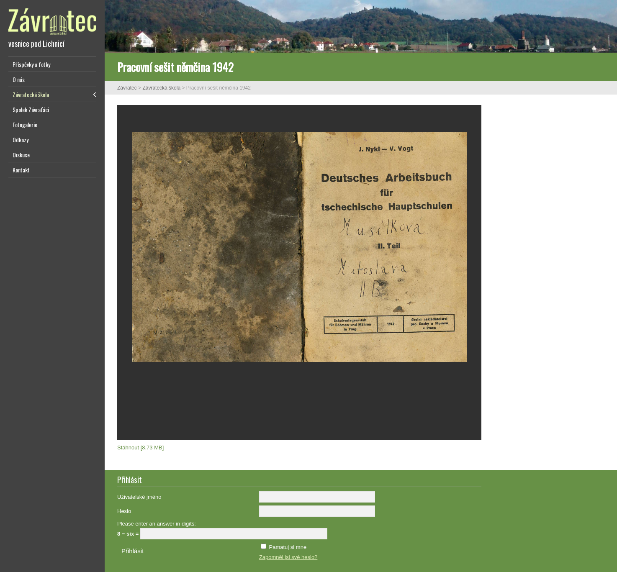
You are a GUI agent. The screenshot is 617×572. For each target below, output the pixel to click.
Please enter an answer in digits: (156, 524)
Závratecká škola (31, 94)
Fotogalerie (25, 124)
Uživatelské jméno (139, 497)
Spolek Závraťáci (31, 109)
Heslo (124, 511)
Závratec (127, 88)
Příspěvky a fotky (31, 64)
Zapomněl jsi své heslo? (288, 557)
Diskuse (21, 154)
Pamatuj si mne (288, 547)
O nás (19, 79)
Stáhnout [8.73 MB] (140, 447)
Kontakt (21, 169)
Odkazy (20, 139)
